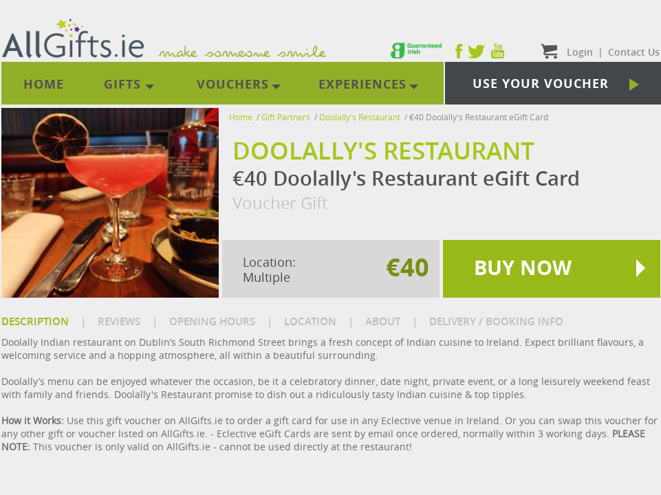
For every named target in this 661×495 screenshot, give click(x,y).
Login (580, 51)
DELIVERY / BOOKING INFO (496, 321)
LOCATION (310, 321)
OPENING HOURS (212, 321)
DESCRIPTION (35, 321)
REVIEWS (119, 321)
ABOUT (382, 321)
